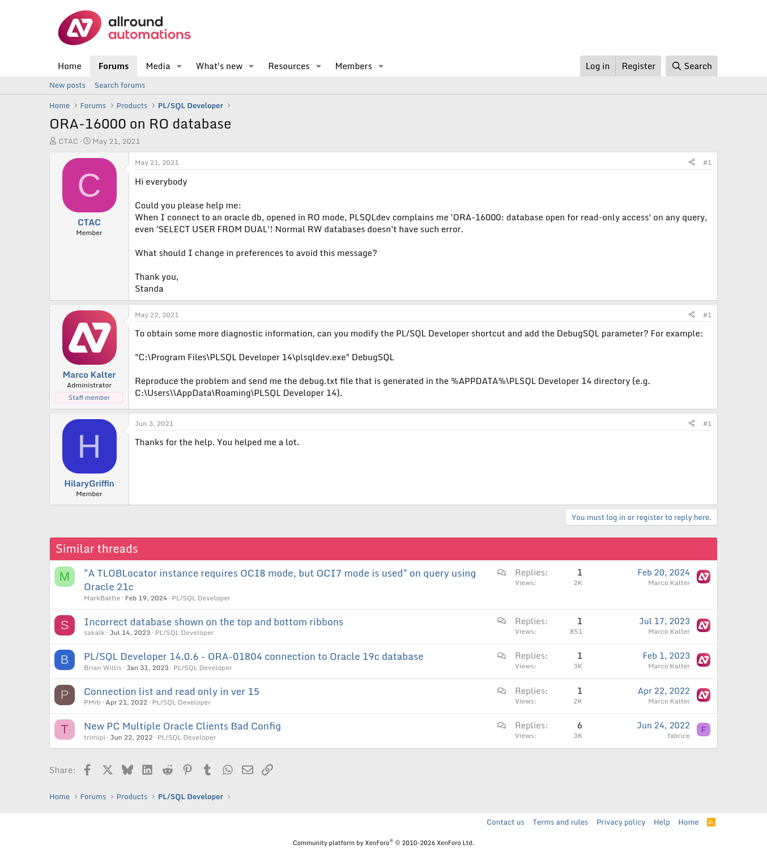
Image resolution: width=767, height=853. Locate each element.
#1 (707, 162)
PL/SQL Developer (201, 597)
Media (158, 65)
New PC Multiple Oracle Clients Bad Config (182, 725)
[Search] (692, 66)
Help (662, 822)
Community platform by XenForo (383, 843)
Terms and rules (560, 822)
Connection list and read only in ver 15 (171, 691)
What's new (218, 65)
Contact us (506, 822)
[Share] (691, 162)
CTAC (68, 141)
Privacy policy (620, 822)
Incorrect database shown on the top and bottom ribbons (213, 621)
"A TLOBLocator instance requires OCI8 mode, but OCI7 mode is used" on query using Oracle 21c (280, 579)
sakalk (94, 632)
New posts (67, 85)
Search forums (120, 85)
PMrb (92, 702)
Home (70, 65)
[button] (179, 66)
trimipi (94, 737)
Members (353, 65)
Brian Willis (103, 667)
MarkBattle (102, 597)
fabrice (678, 735)
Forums (114, 65)
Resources (288, 65)
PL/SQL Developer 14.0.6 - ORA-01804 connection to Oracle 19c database (254, 656)
